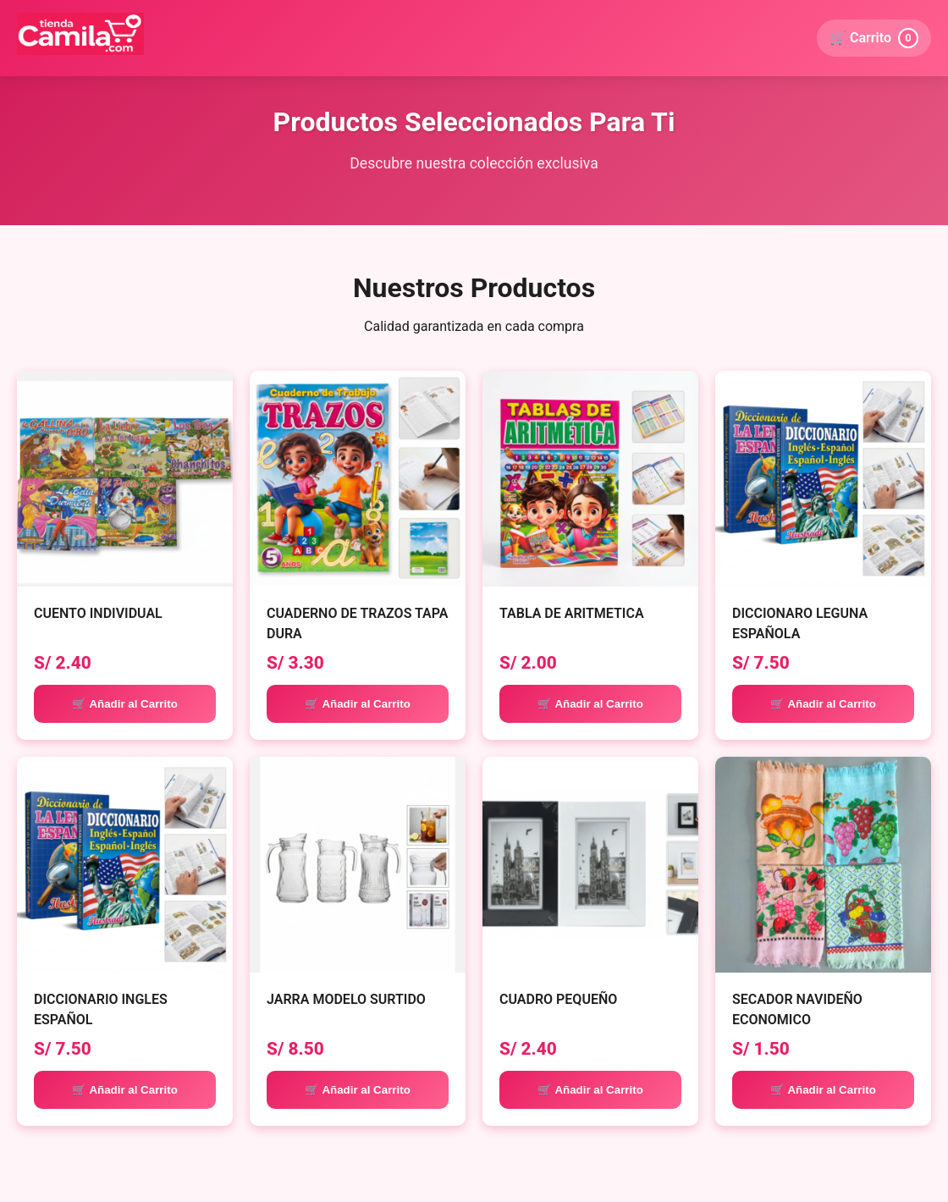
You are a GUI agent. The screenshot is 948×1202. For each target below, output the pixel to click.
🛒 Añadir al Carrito (125, 703)
